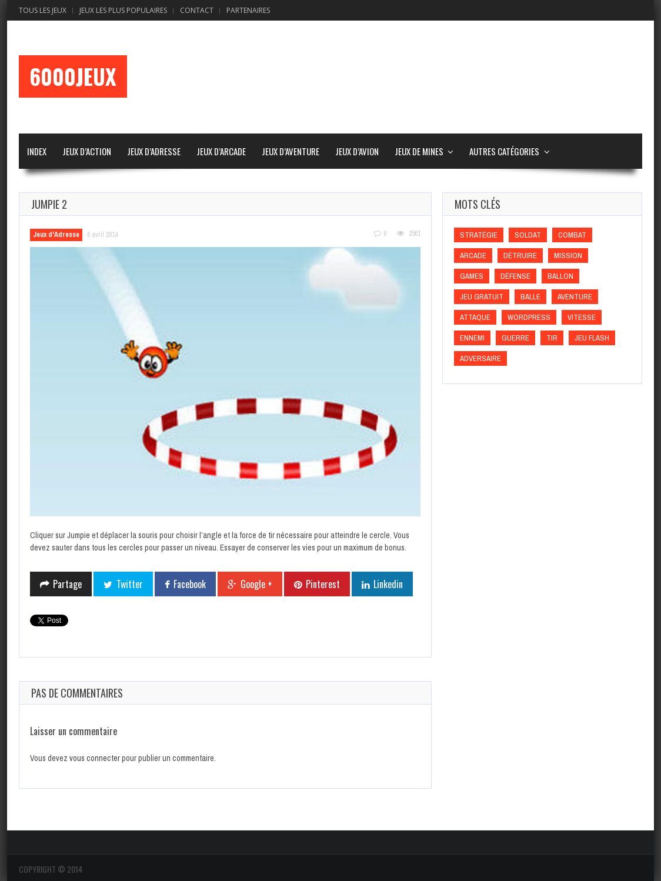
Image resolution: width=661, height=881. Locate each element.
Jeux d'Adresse (56, 234)
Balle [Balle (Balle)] (530, 297)
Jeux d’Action (86, 151)
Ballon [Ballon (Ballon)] (560, 276)
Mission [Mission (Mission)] (568, 256)
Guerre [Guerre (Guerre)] (515, 338)
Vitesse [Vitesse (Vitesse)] (581, 317)
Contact (196, 10)
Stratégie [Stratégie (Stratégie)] (479, 235)
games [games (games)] (471, 276)
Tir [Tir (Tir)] (551, 338)
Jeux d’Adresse (154, 151)
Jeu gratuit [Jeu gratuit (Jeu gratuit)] (481, 297)
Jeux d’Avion (357, 151)
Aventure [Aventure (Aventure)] (574, 297)
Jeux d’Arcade (221, 151)
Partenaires (248, 10)
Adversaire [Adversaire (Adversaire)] (480, 358)
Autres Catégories (504, 151)
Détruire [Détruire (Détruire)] (520, 256)
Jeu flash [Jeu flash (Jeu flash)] (592, 338)
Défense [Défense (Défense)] (515, 276)
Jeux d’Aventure (290, 151)
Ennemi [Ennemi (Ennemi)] (472, 338)
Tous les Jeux (42, 10)
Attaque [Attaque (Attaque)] (475, 317)
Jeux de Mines (419, 151)
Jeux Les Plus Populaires (123, 10)
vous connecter (94, 758)
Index (36, 151)
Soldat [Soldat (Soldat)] (528, 235)
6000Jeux (72, 76)
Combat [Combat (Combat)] (572, 235)
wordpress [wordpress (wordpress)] (529, 317)
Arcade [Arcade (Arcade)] (473, 256)
